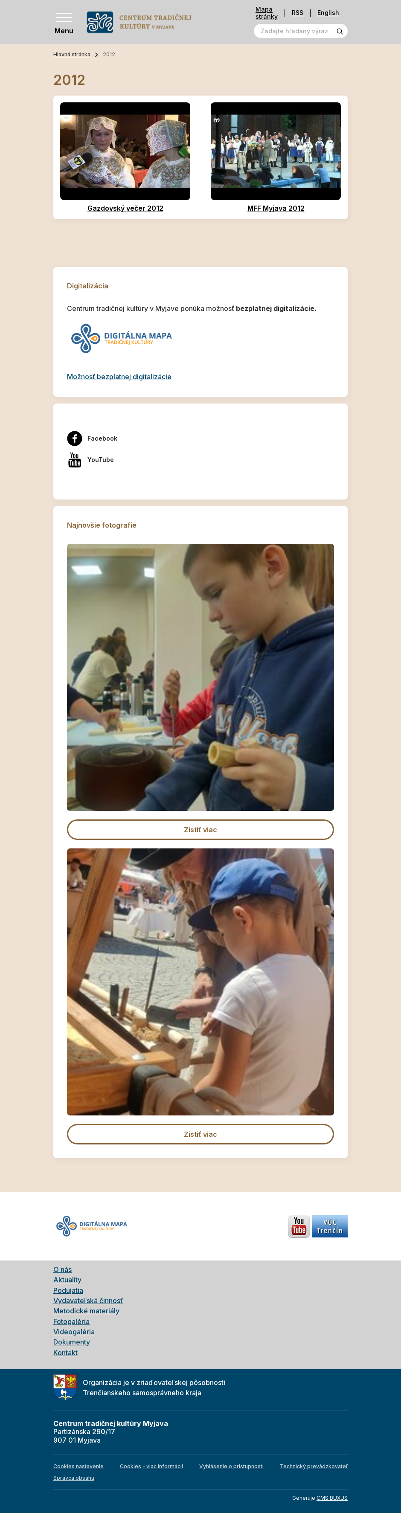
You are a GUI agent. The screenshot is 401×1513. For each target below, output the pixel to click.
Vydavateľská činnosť (88, 1300)
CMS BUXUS (332, 1498)
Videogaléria (74, 1331)
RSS (297, 13)
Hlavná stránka (71, 54)
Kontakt (65, 1352)
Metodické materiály (86, 1311)
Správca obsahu (73, 1478)
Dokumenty (71, 1342)
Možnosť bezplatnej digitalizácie (119, 376)
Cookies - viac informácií (151, 1466)
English (328, 13)
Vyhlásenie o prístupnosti (231, 1466)
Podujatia (68, 1290)
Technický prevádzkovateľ (314, 1466)
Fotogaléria (71, 1321)
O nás (62, 1269)
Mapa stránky (267, 13)
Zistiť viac (200, 829)
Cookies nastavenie (78, 1466)
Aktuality (67, 1279)
